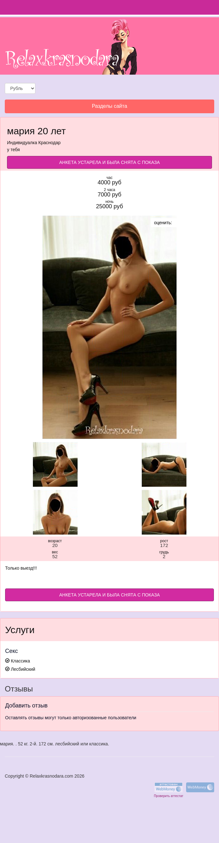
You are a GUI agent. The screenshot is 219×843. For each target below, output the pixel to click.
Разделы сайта (109, 107)
